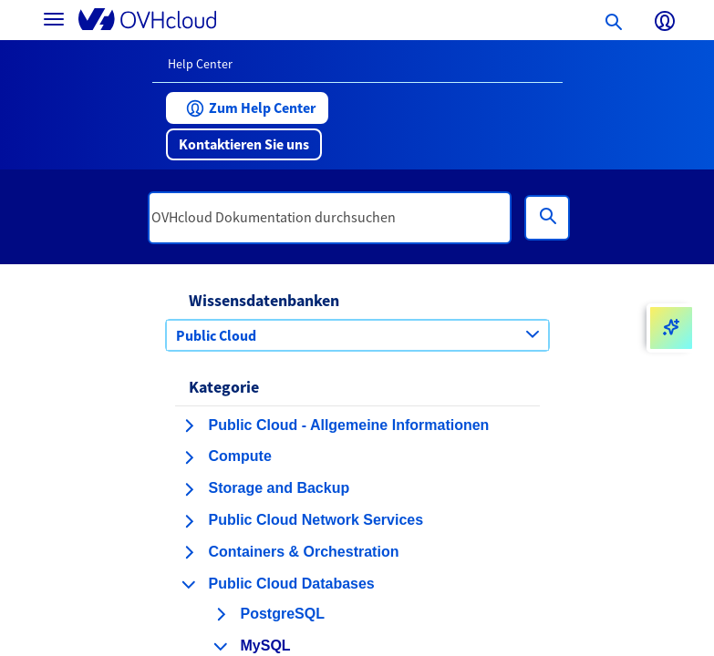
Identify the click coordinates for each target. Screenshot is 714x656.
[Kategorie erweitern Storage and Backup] (189, 489)
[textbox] (330, 217)
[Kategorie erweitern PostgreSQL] (221, 614)
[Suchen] (547, 218)
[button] (247, 108)
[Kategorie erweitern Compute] (189, 457)
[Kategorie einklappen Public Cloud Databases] (189, 584)
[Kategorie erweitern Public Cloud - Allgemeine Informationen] (189, 425)
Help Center (200, 64)
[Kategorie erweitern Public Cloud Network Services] (189, 521)
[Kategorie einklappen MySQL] (221, 646)
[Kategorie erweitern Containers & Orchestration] (189, 552)
